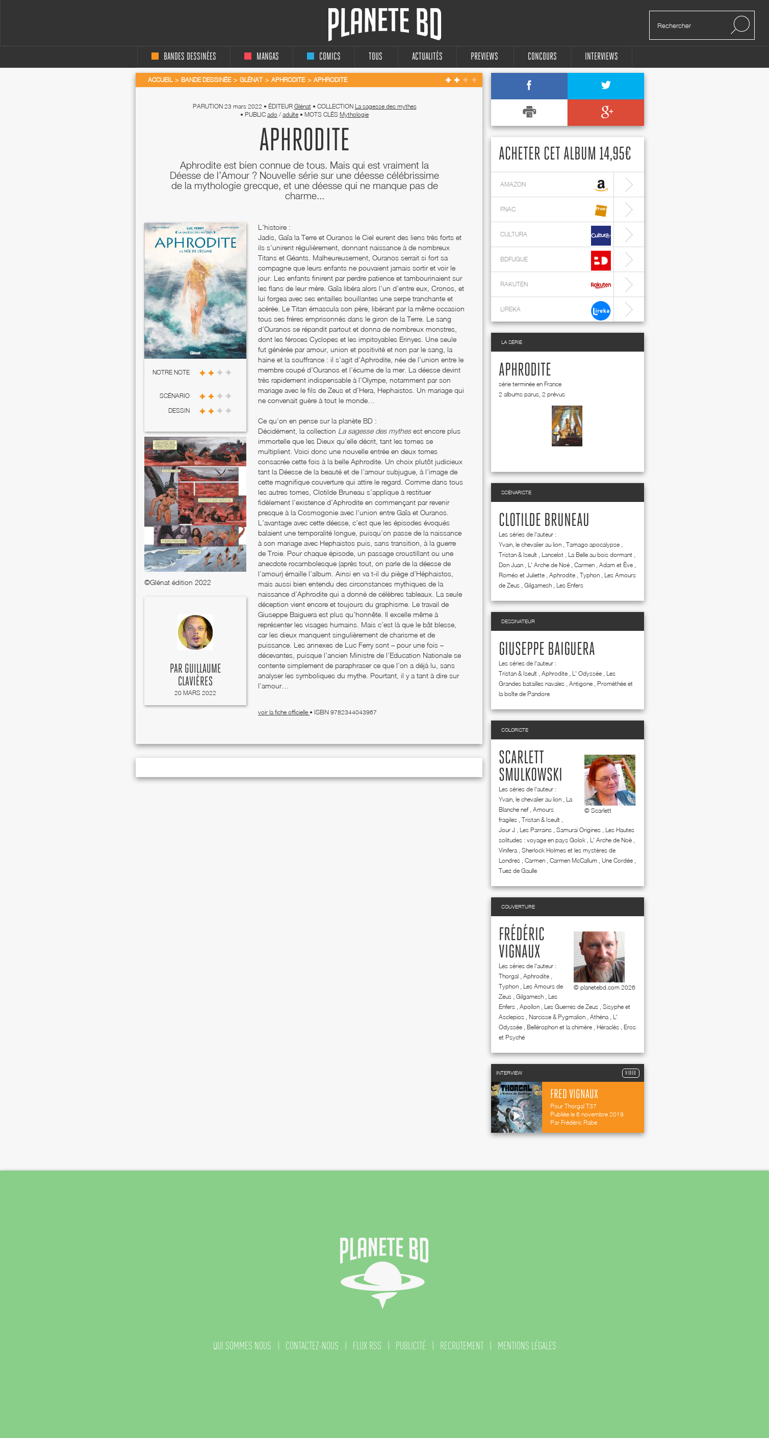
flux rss (367, 1345)
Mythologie (354, 114)
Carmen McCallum (573, 860)
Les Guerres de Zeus (571, 1006)
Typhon (590, 575)
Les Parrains (536, 830)
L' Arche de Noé (549, 565)
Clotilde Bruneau (544, 521)
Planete (384, 24)
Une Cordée (617, 860)
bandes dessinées (183, 56)
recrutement (461, 1345)
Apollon (530, 1006)
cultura (555, 236)
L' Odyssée (587, 673)
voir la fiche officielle (284, 712)
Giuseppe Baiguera (547, 650)
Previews (484, 56)
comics (324, 56)
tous (375, 56)
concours (542, 56)
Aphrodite (525, 370)
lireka (555, 311)
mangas (261, 56)
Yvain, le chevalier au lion (530, 544)
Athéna (599, 1017)
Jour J (507, 830)
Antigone (581, 683)
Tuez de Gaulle (518, 870)
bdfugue (555, 261)
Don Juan (511, 565)
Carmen (584, 565)
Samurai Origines (578, 830)
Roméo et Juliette (522, 575)
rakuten (555, 286)
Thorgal (509, 976)
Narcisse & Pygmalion (557, 1017)
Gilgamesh (538, 585)
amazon (555, 186)
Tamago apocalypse (593, 544)
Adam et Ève (616, 565)
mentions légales (527, 1345)
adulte (290, 114)
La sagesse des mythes (386, 106)
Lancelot (552, 554)
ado (272, 114)
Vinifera (508, 850)
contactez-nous (312, 1345)
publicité (411, 1345)
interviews (601, 56)
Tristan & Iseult (518, 554)
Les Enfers (569, 585)
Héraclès (608, 1027)
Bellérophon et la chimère (559, 1027)
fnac (555, 211)
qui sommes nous (242, 1345)
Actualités (427, 56)
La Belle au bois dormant (600, 554)
